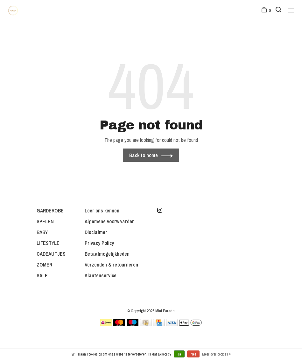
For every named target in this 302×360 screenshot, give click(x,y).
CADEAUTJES (51, 253)
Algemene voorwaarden (110, 221)
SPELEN (45, 221)
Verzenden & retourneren (111, 264)
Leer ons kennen (102, 210)
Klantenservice (100, 275)
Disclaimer (96, 232)
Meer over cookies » (216, 354)
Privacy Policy (99, 242)
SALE (42, 275)
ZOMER (44, 264)
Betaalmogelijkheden (107, 253)
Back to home (143, 155)
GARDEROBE (50, 210)
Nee (193, 354)
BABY (42, 232)
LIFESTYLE (48, 242)
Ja (179, 354)
